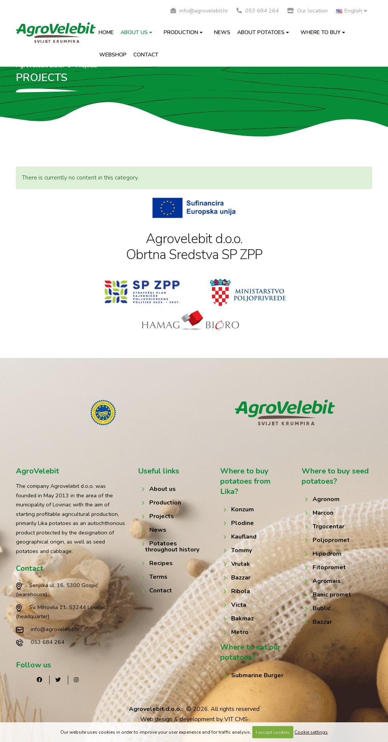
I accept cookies (273, 732)
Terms (158, 577)
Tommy (241, 550)
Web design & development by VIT (186, 719)
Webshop (113, 54)
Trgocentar (328, 526)
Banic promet (332, 594)
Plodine (242, 523)
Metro (240, 632)
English (351, 10)
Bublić (322, 608)
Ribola (240, 591)
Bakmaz (242, 618)
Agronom (326, 499)
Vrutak (240, 564)
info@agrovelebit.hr (199, 10)
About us (136, 32)
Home (106, 32)
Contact (145, 54)
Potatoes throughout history (172, 546)
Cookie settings (311, 732)
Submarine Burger (257, 675)
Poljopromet (331, 540)
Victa (238, 605)
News (222, 32)
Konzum (242, 509)
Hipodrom (327, 554)
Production (183, 32)
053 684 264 (257, 10)
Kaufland (244, 537)
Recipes (161, 563)
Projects (161, 516)
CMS (241, 719)
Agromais (327, 581)
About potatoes (263, 32)
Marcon (323, 513)
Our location (307, 10)
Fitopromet (329, 567)
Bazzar (240, 577)
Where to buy (322, 32)
